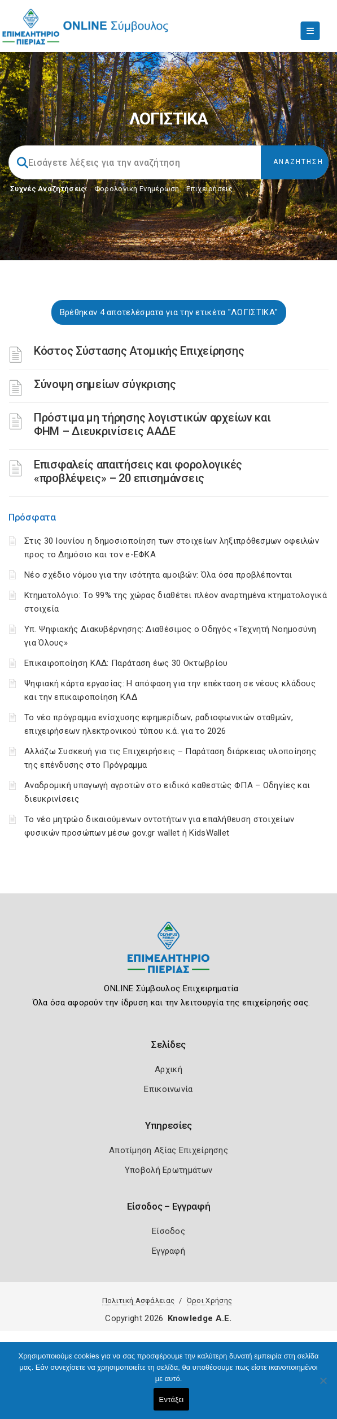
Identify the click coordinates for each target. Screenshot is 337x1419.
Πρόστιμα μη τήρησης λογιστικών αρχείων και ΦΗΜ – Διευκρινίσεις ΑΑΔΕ (152, 424)
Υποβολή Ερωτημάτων (168, 1170)
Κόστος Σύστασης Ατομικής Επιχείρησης (139, 351)
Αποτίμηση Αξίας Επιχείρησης (168, 1150)
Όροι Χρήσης (209, 1300)
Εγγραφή (168, 1251)
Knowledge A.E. (200, 1318)
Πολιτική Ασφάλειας (138, 1300)
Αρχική (168, 1069)
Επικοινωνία (168, 1089)
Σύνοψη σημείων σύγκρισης (105, 384)
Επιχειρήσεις (209, 188)
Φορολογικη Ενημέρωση (137, 188)
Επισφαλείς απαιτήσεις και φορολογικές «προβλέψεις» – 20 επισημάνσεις (138, 471)
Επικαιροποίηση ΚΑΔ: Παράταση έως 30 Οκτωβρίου (126, 663)
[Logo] (168, 956)
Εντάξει (171, 1399)
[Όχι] (323, 1386)
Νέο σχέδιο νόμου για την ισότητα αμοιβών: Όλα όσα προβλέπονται (159, 575)
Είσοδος (168, 1231)
